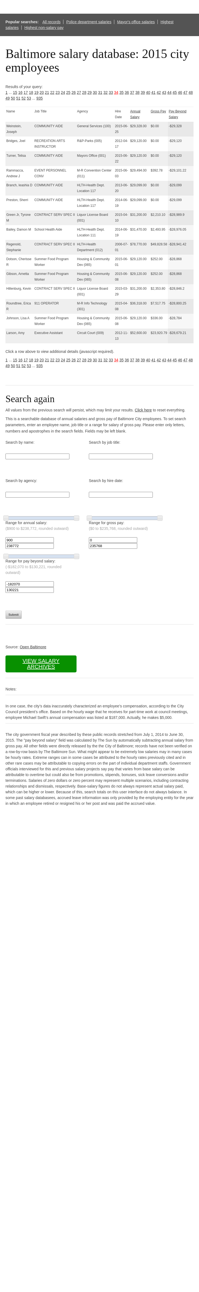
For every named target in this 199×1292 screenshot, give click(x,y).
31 (100, 92)
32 (105, 92)
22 (52, 92)
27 (79, 92)
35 (121, 92)
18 (31, 92)
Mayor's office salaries (136, 22)
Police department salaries (88, 22)
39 (143, 92)
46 (180, 92)
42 (159, 92)
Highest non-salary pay (43, 27)
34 (116, 92)
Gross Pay (158, 111)
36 (127, 92)
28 (84, 92)
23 (57, 92)
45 (174, 92)
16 (20, 92)
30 (95, 92)
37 (132, 92)
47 (185, 92)
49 (7, 98)
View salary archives (40, 664)
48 (191, 92)
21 (47, 92)
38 (137, 92)
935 (39, 98)
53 (29, 98)
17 (26, 92)
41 (153, 92)
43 (164, 92)
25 (68, 92)
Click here (143, 410)
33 (111, 92)
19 (36, 92)
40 (148, 92)
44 (169, 92)
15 (15, 92)
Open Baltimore (33, 647)
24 (63, 92)
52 (23, 98)
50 (13, 98)
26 (73, 92)
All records (51, 22)
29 (89, 92)
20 (42, 92)
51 (18, 98)
